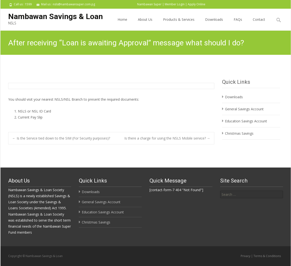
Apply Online (196, 4)
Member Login (175, 4)
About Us (145, 23)
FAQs (238, 23)
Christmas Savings (239, 133)
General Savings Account (244, 109)
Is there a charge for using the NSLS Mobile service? (167, 138)
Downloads (214, 23)
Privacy (245, 256)
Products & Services (178, 23)
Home (122, 23)
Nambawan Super (149, 4)
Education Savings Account (246, 121)
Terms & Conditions (267, 256)
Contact (259, 23)
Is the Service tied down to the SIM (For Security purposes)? (61, 138)
